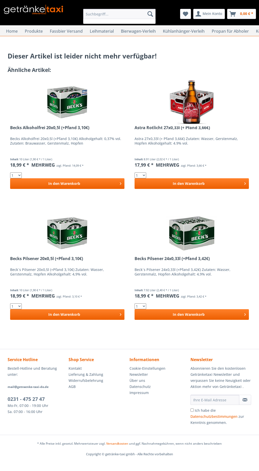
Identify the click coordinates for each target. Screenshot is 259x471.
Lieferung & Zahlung (86, 374)
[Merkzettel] (185, 14)
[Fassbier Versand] (66, 31)
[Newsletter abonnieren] (245, 400)
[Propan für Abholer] (230, 31)
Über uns (137, 380)
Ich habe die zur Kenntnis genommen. (217, 416)
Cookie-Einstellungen (147, 368)
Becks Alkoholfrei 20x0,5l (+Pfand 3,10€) (49, 127)
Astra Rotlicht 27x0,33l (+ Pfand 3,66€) (172, 127)
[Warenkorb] (241, 14)
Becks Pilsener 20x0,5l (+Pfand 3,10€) (46, 258)
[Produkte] (33, 31)
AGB (72, 386)
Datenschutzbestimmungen (214, 416)
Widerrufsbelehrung (86, 380)
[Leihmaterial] (101, 31)
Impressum (139, 392)
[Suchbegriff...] (119, 14)
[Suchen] (150, 14)
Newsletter (139, 374)
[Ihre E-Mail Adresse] (214, 400)
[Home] (12, 31)
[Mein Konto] (209, 14)
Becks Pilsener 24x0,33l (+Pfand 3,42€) (172, 258)
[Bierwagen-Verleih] (138, 31)
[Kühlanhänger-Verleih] (183, 31)
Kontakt (75, 368)
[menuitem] (119, 16)
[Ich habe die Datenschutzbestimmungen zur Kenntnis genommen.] (192, 410)
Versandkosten (117, 443)
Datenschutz (140, 386)
